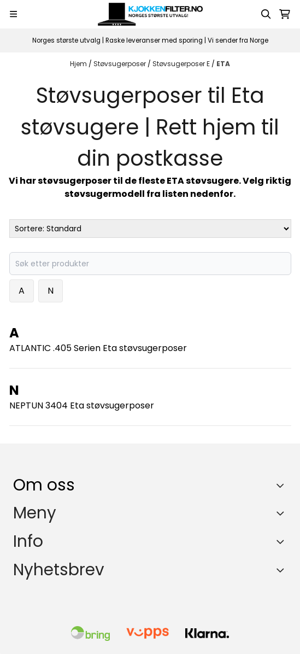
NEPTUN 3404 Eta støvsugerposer (81, 405)
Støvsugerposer (120, 63)
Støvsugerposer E (181, 63)
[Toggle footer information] (283, 485)
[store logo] (150, 14)
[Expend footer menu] (282, 513)
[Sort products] (150, 228)
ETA (223, 63)
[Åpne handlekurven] (285, 14)
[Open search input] (266, 14)
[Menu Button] (13, 13)
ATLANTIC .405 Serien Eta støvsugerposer (98, 348)
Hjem (79, 63)
